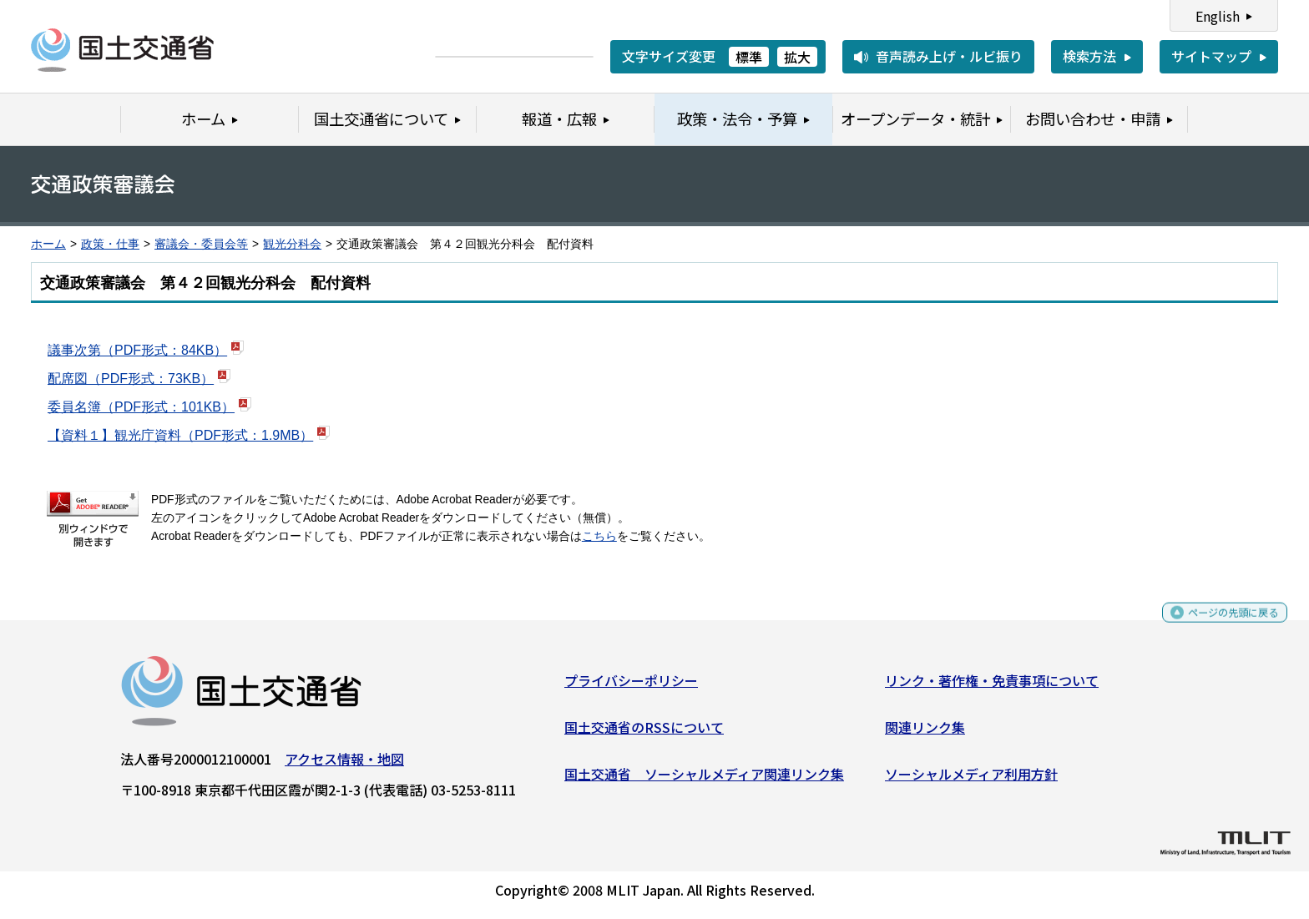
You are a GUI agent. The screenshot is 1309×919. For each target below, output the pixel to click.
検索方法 (1089, 56)
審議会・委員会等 (201, 244)
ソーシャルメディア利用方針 (971, 780)
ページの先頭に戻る (1219, 626)
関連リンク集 (925, 734)
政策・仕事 (110, 244)
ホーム (48, 244)
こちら (599, 536)
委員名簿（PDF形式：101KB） (141, 407)
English (1217, 16)
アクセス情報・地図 (344, 765)
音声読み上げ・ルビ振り (949, 56)
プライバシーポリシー (631, 687)
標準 (748, 57)
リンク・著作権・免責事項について (992, 687)
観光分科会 (292, 244)
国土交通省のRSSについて (644, 734)
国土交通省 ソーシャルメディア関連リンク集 (704, 780)
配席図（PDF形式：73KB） (131, 378)
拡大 (797, 57)
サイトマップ (1211, 56)
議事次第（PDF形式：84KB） (137, 350)
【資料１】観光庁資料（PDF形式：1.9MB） (180, 435)
